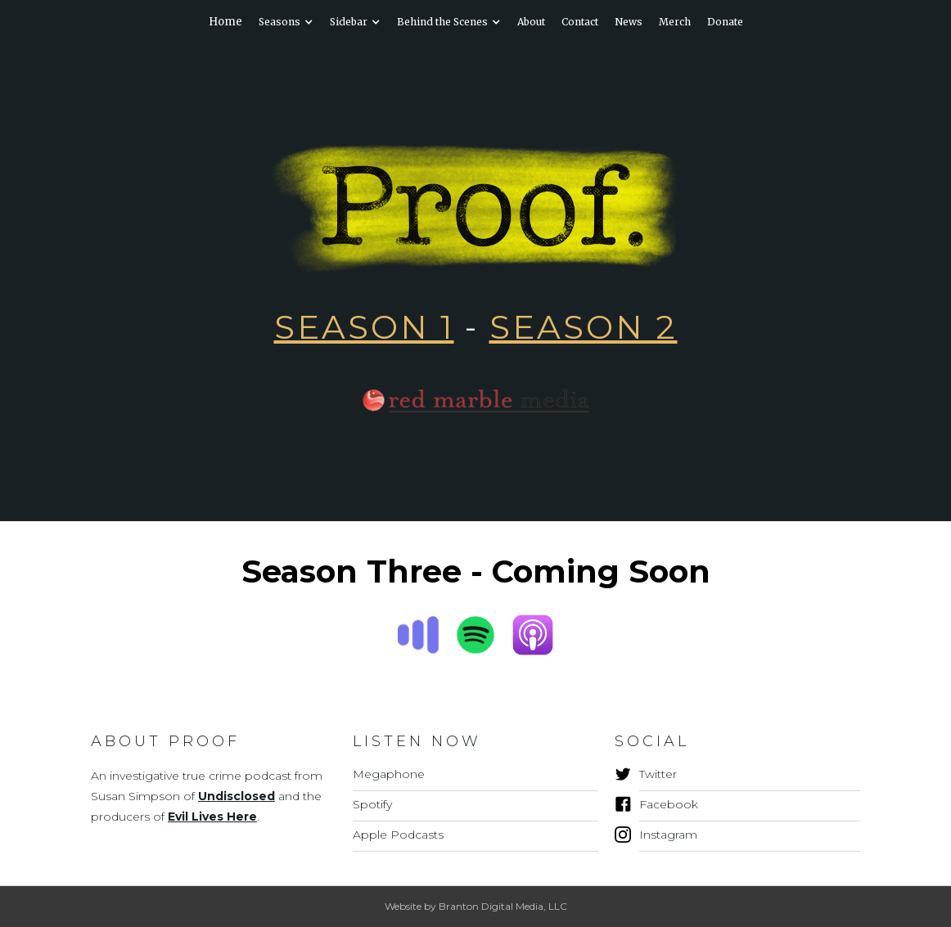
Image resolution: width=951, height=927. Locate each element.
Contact (579, 22)
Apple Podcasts (398, 834)
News (628, 22)
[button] (286, 22)
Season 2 (583, 327)
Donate (725, 22)
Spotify (372, 804)
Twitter (658, 774)
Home (225, 22)
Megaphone (389, 774)
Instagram (668, 834)
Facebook (668, 804)
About (531, 22)
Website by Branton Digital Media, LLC (476, 906)
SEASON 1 (364, 327)
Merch (675, 22)
